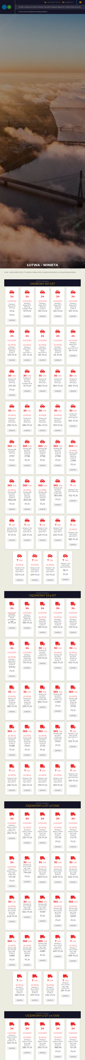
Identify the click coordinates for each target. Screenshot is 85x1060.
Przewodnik (65, 7)
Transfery (54, 11)
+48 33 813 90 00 (53, 2)
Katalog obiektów (60, 16)
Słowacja (58, 7)
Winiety (53, 7)
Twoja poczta (46, 7)
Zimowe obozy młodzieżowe (46, 16)
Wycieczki (64, 11)
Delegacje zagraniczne (44, 11)
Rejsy (58, 11)
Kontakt (39, 7)
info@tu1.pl (68, 2)
